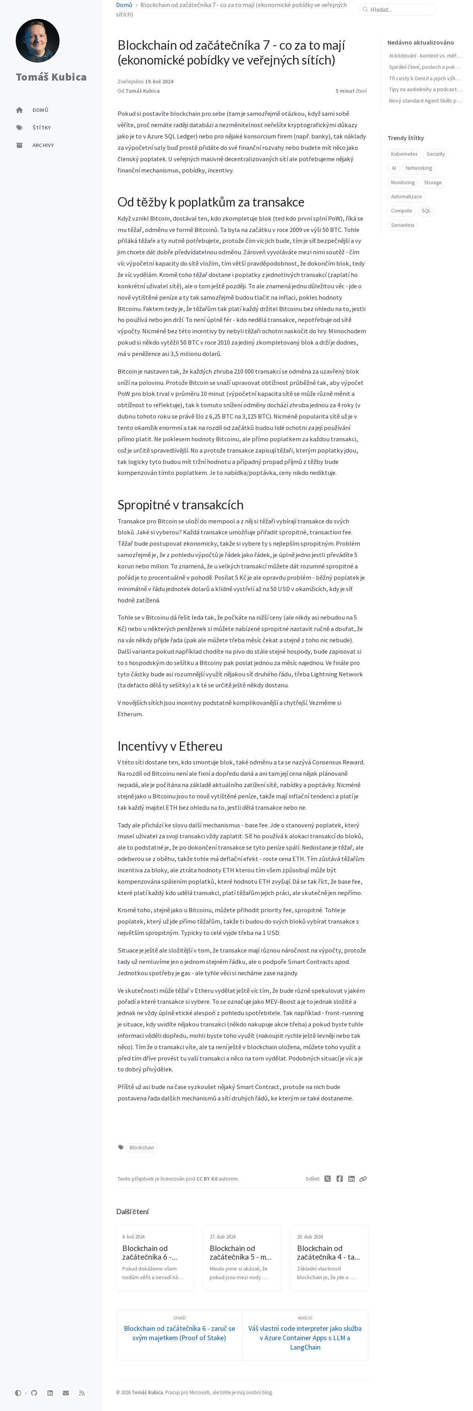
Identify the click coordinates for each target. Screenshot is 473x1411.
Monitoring (403, 182)
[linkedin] (50, 1393)
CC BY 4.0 (207, 1179)
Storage (433, 182)
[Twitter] (327, 1179)
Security (436, 154)
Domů (124, 5)
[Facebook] (339, 1179)
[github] (34, 1393)
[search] (400, 9)
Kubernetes (404, 154)
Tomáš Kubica (51, 77)
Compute (401, 210)
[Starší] (179, 1335)
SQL (426, 210)
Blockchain (142, 1147)
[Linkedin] (351, 1179)
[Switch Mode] (18, 1393)
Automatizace (406, 196)
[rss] (81, 1393)
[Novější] (305, 1335)
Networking (419, 168)
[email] (65, 1393)
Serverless (402, 225)
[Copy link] (363, 1179)
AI (394, 168)
